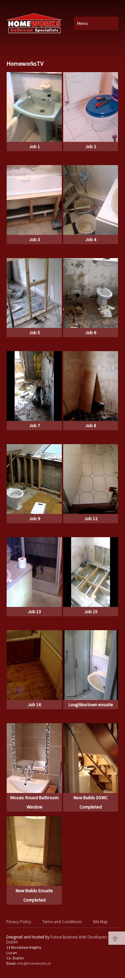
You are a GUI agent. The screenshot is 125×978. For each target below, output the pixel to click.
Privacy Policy (18, 921)
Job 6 (90, 333)
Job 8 (90, 426)
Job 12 (90, 519)
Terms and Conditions (62, 921)
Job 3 (34, 240)
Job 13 (34, 612)
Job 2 (90, 146)
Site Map (100, 921)
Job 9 (34, 519)
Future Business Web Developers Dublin (56, 939)
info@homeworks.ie (34, 963)
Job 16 (34, 705)
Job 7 (34, 426)
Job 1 (34, 146)
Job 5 (34, 333)
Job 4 (90, 240)
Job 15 (90, 612)
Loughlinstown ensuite (90, 705)
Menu (82, 23)
